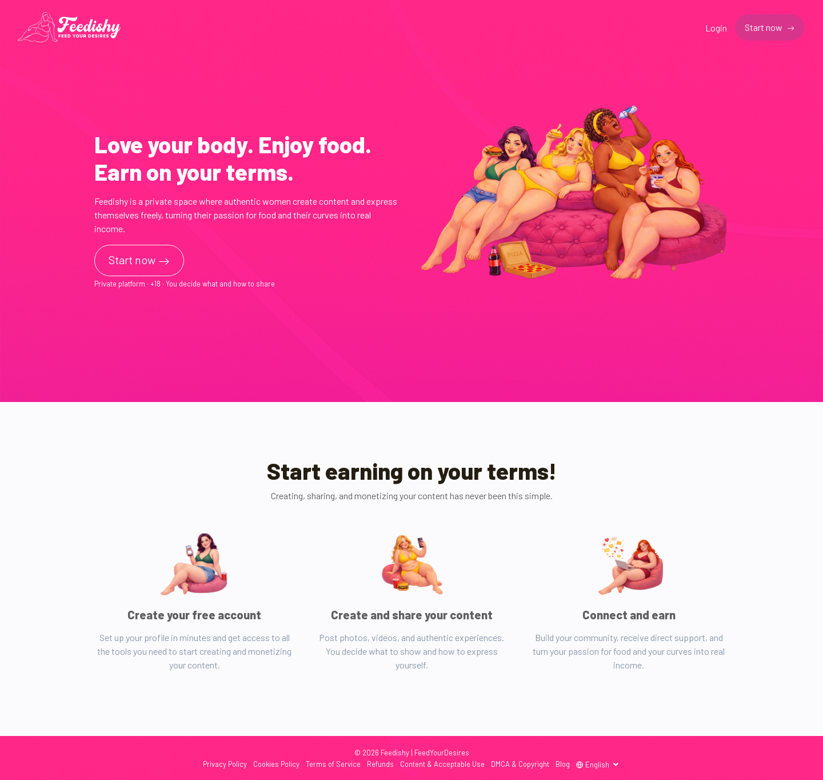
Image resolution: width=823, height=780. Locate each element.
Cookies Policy (276, 764)
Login (716, 27)
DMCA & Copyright (520, 764)
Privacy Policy (225, 764)
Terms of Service (333, 764)
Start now (764, 27)
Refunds (380, 764)
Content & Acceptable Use (442, 764)
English (593, 764)
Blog (563, 764)
